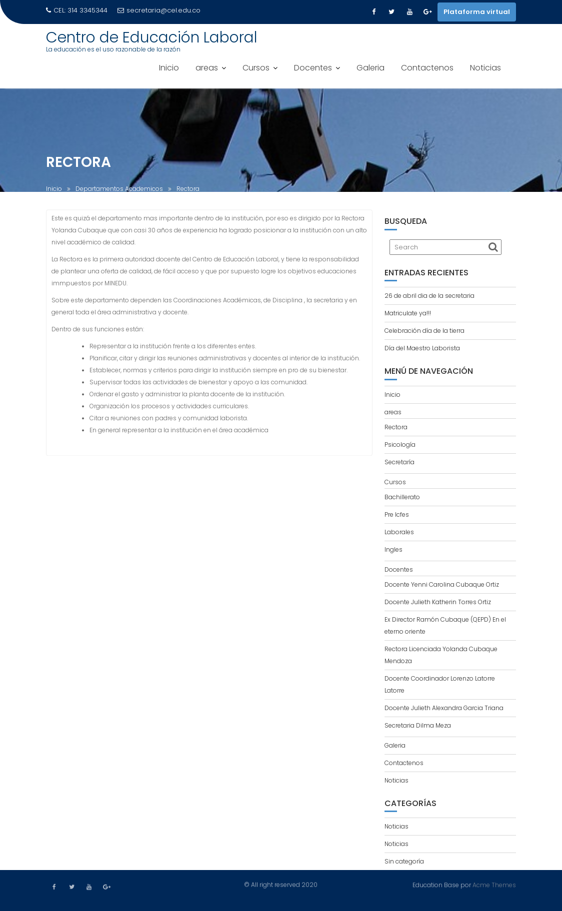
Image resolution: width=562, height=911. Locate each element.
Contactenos (427, 67)
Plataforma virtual (477, 11)
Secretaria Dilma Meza (417, 725)
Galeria (370, 67)
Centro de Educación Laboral (152, 37)
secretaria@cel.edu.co (159, 10)
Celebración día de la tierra (424, 330)
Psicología (400, 444)
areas (207, 67)
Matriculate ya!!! (407, 313)
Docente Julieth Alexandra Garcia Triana (444, 708)
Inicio (169, 67)
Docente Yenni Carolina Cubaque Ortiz (441, 584)
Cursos (256, 67)
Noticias (485, 67)
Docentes (313, 67)
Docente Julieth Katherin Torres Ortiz (437, 602)
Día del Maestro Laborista (422, 348)
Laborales (399, 532)
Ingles (393, 549)
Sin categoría (404, 861)
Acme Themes (494, 884)
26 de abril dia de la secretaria (429, 295)
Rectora (396, 427)
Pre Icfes (396, 514)
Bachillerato (402, 497)
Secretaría (399, 462)
